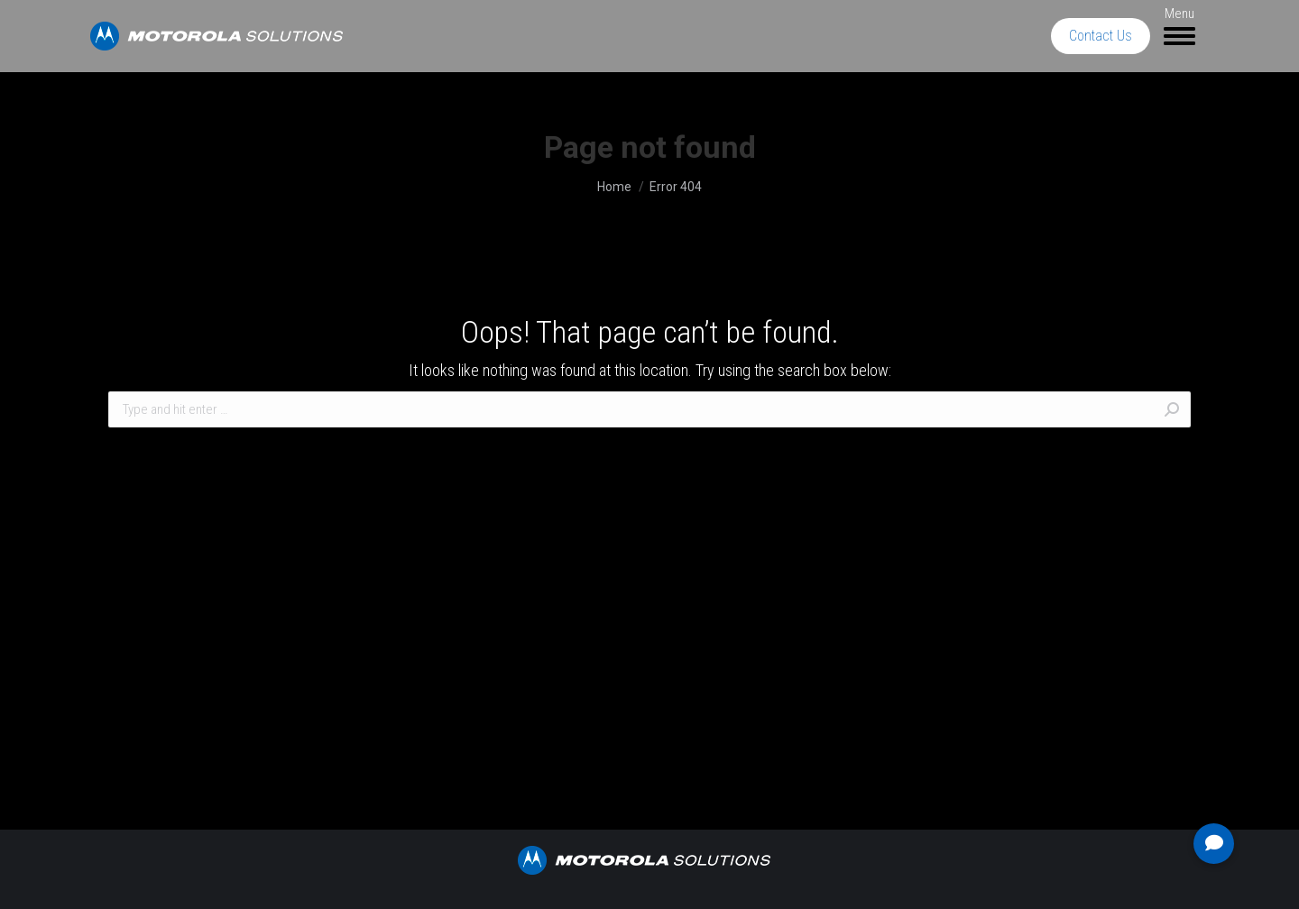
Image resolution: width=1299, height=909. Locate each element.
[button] (1213, 843)
